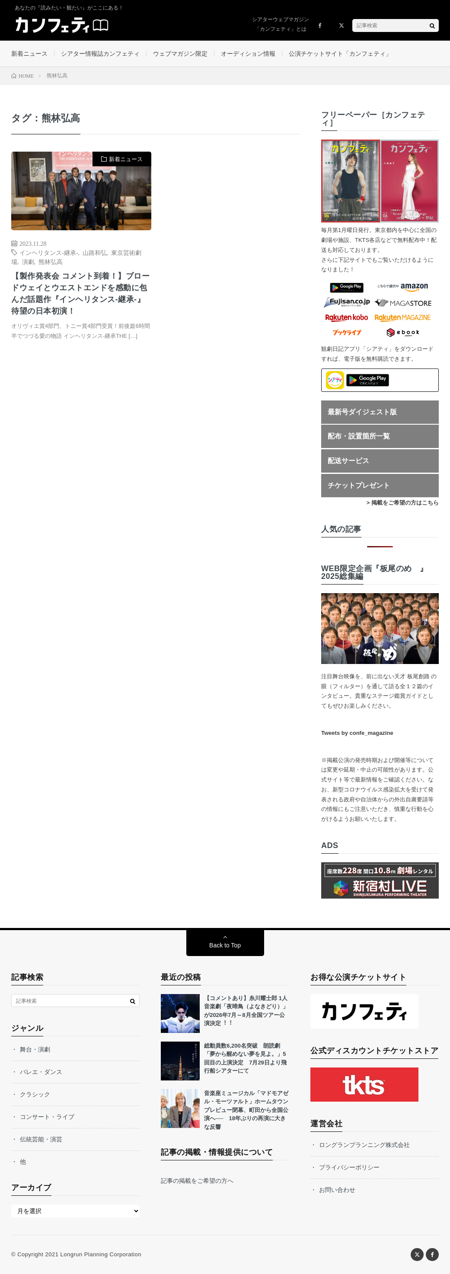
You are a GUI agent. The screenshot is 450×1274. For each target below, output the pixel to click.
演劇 (28, 261)
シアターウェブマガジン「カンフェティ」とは (280, 24)
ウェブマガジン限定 (180, 53)
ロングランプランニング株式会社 (364, 1144)
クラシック (35, 1094)
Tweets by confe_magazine (357, 733)
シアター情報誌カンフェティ (100, 53)
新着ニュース (29, 53)
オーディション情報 (248, 53)
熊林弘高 (50, 261)
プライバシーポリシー (349, 1167)
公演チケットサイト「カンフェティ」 (340, 53)
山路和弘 (95, 252)
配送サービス (348, 460)
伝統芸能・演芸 (41, 1139)
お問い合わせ (337, 1189)
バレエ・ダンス (41, 1071)
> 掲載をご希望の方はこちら (403, 502)
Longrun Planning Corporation (101, 1254)
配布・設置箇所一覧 (359, 436)
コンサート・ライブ (47, 1116)
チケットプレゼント (359, 485)
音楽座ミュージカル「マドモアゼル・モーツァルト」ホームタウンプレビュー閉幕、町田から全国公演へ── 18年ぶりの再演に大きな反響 (246, 1110)
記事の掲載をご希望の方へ (197, 1180)
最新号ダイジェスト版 (362, 412)
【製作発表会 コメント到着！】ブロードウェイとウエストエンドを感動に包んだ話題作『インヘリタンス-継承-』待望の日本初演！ (80, 293)
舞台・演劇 (35, 1049)
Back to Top (225, 945)
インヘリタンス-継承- (48, 252)
